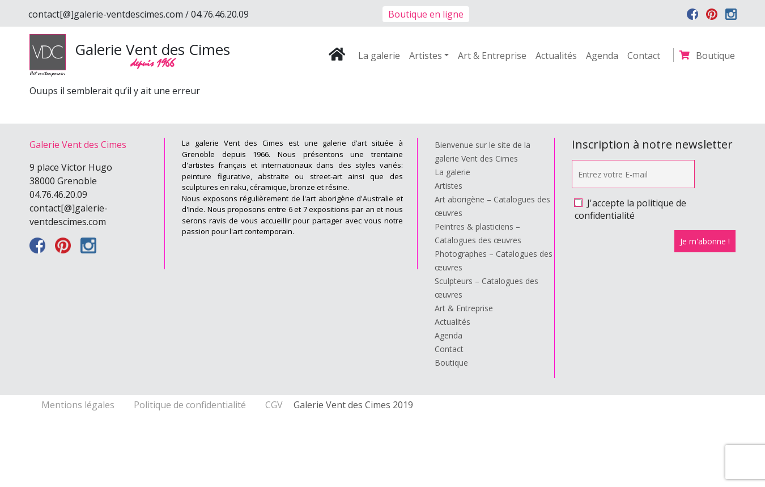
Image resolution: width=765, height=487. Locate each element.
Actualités (556, 55)
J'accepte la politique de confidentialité (630, 209)
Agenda (602, 55)
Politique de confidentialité (191, 405)
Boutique (715, 55)
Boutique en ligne (426, 14)
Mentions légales (79, 405)
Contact (643, 55)
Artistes (425, 55)
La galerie (379, 55)
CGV (274, 405)
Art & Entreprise (492, 55)
